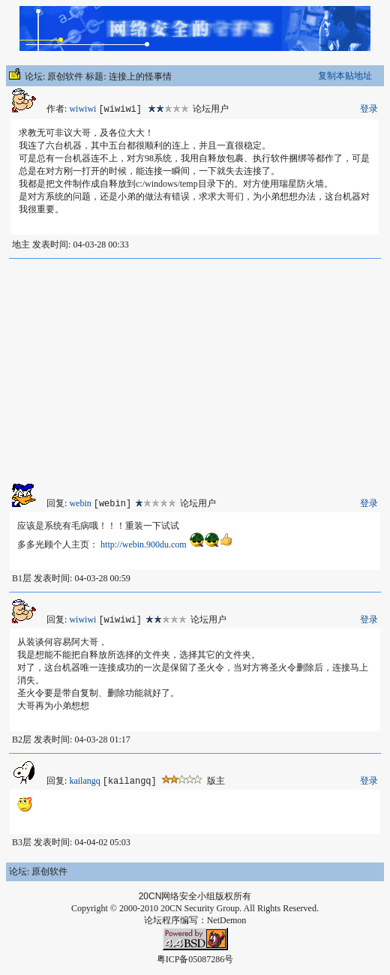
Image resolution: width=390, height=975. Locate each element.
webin (80, 503)
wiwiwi (82, 109)
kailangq (84, 781)
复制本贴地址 (345, 75)
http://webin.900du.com (143, 544)
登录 (369, 109)
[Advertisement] (195, 371)
